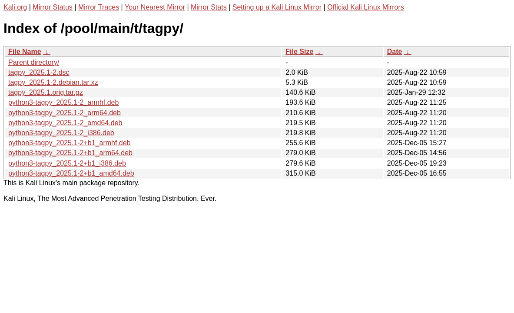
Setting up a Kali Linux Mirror (277, 7)
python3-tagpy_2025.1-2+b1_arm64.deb (70, 152)
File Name (24, 51)
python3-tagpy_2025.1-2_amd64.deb (65, 123)
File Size (299, 51)
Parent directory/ (33, 62)
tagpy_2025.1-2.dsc (39, 72)
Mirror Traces (98, 7)
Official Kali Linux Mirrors (365, 7)
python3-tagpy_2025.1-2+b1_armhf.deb (69, 143)
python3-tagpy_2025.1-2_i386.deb (61, 133)
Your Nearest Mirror (155, 7)
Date (394, 51)
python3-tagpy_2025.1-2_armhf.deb (63, 102)
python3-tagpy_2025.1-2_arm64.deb (64, 113)
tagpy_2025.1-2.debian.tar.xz (53, 82)
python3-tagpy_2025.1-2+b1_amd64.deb (71, 173)
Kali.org (15, 7)
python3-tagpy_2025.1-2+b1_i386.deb (67, 163)
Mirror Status (53, 7)
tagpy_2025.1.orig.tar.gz (45, 92)
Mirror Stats (209, 7)
